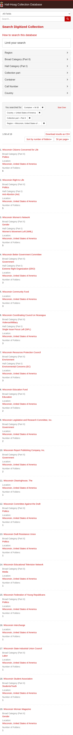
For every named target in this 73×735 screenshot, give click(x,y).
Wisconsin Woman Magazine (17, 709)
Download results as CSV (58, 134)
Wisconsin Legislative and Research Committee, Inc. (27, 420)
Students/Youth (9, 686)
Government (8, 262)
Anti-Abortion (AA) (10, 194)
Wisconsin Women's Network (16, 217)
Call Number (11, 86)
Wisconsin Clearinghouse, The (17, 480)
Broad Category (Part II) (18, 59)
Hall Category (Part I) (16, 66)
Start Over (62, 107)
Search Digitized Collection (22, 26)
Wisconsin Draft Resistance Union (19, 534)
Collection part (12, 73)
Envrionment (8, 359)
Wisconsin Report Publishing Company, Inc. (24, 450)
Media (5, 572)
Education (7, 397)
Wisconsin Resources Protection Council (21, 352)
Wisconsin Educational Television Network (23, 564)
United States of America (25, 164)
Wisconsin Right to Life (13, 180)
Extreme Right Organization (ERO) (18, 269)
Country (9, 93)
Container (10, 79)
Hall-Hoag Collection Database (14, 4)
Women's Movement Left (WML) (17, 231)
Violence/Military (10, 322)
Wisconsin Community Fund (15, 292)
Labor (5, 656)
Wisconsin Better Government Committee (22, 254)
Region (8, 52)
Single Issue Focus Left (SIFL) (16, 329)
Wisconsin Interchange (14, 625)
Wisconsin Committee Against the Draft (21, 504)
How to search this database (19, 35)
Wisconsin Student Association (18, 679)
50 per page (62, 139)
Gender (5, 224)
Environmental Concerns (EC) (16, 366)
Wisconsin (7, 164)
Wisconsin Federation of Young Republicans (24, 595)
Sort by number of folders (39, 139)
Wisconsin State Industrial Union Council (22, 648)
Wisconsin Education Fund (15, 389)
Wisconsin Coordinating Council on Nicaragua (24, 315)
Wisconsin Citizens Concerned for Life (20, 150)
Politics (5, 157)
